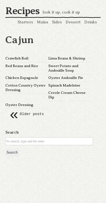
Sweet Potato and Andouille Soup (63, 68)
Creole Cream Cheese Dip (67, 95)
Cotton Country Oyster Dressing (25, 87)
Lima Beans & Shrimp (66, 58)
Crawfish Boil (16, 58)
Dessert (73, 22)
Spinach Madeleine (64, 85)
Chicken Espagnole (21, 78)
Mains (42, 22)
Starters (25, 22)
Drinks (90, 22)
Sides (57, 22)
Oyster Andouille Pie (65, 78)
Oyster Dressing (19, 105)
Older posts (27, 114)
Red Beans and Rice (21, 66)
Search (12, 132)
